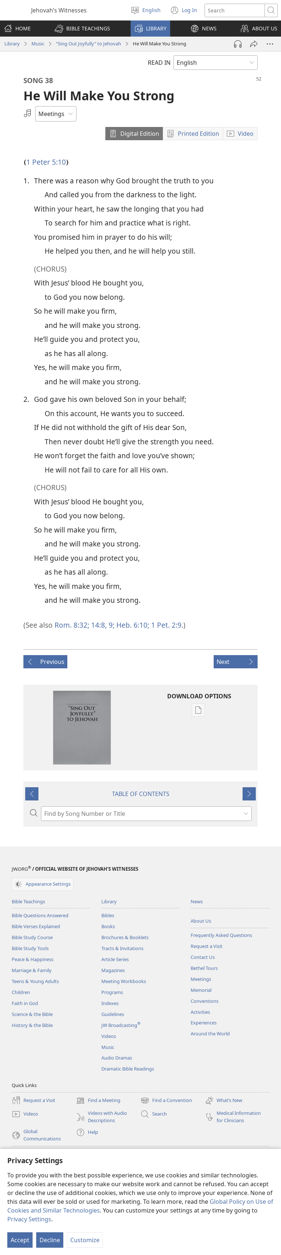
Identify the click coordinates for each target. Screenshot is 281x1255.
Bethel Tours (204, 968)
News (197, 901)
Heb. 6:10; (132, 625)
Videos (108, 1036)
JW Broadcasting (120, 1025)
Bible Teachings (28, 901)
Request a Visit (206, 946)
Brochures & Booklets (125, 937)
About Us (201, 921)
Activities (200, 1012)
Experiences (204, 1022)
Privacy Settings (29, 1219)
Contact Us (203, 957)
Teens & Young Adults (35, 981)
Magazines (113, 970)
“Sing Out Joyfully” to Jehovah (88, 43)
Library (12, 43)
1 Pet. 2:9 (165, 625)
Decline (50, 1240)
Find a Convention (166, 1100)
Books (108, 926)
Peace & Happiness (32, 959)
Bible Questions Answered (40, 915)
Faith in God (25, 1003)
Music (37, 43)
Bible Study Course (32, 937)
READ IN (159, 63)
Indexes (110, 1003)
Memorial (201, 990)
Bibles (107, 915)
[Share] (254, 44)
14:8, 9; (102, 625)
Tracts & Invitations (122, 948)
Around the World (210, 1033)
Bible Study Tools (30, 948)
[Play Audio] (237, 44)
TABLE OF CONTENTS (140, 794)
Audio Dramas (116, 1057)
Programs (112, 992)
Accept (20, 1240)
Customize (85, 1240)
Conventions (204, 1001)
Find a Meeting (98, 1100)
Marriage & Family (32, 970)
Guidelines (112, 1014)
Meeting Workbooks (123, 981)
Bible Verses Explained (36, 926)
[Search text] (235, 10)
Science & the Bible (32, 1014)
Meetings (201, 979)
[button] (82, 28)
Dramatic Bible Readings (127, 1068)
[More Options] (270, 44)
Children (21, 992)
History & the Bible (32, 1025)
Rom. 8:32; (72, 625)
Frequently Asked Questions (221, 935)
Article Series (115, 959)
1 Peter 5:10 (46, 162)
